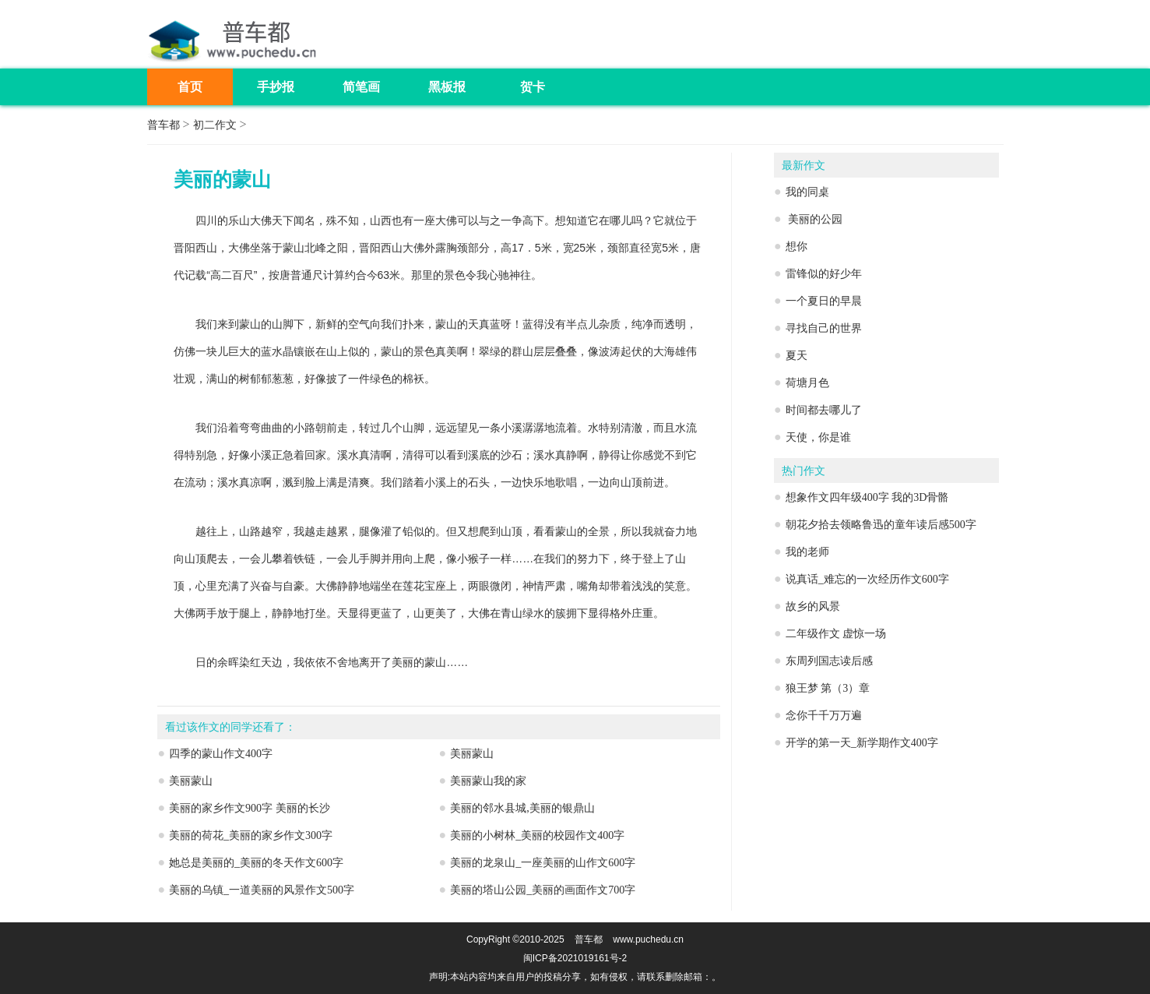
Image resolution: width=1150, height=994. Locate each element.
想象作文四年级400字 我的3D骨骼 (867, 497)
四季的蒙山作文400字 (221, 754)
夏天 (796, 355)
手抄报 (275, 86)
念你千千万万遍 (824, 715)
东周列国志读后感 (829, 661)
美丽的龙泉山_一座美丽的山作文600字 (542, 863)
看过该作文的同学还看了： (230, 727)
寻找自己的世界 (824, 328)
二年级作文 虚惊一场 (836, 634)
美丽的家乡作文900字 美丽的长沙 (249, 808)
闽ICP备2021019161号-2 (575, 958)
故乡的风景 (813, 606)
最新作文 (803, 165)
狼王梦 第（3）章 (828, 688)
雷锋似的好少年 (824, 274)
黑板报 (447, 86)
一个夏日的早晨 (824, 301)
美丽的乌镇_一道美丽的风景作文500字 (261, 890)
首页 (190, 86)
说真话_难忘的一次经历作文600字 (867, 579)
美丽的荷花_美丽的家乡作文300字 (250, 835)
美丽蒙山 (472, 754)
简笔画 (361, 86)
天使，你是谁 (818, 437)
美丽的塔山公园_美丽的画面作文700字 (542, 890)
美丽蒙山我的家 (488, 781)
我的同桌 (807, 192)
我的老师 (807, 552)
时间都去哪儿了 (824, 410)
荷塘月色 (807, 383)
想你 (796, 246)
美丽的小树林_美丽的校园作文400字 (537, 835)
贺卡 (532, 86)
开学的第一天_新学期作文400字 (862, 743)
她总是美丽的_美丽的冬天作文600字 (256, 863)
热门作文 (803, 471)
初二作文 (215, 125)
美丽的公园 (814, 219)
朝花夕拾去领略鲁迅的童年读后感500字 (881, 524)
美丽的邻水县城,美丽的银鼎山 (522, 808)
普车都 (163, 125)
